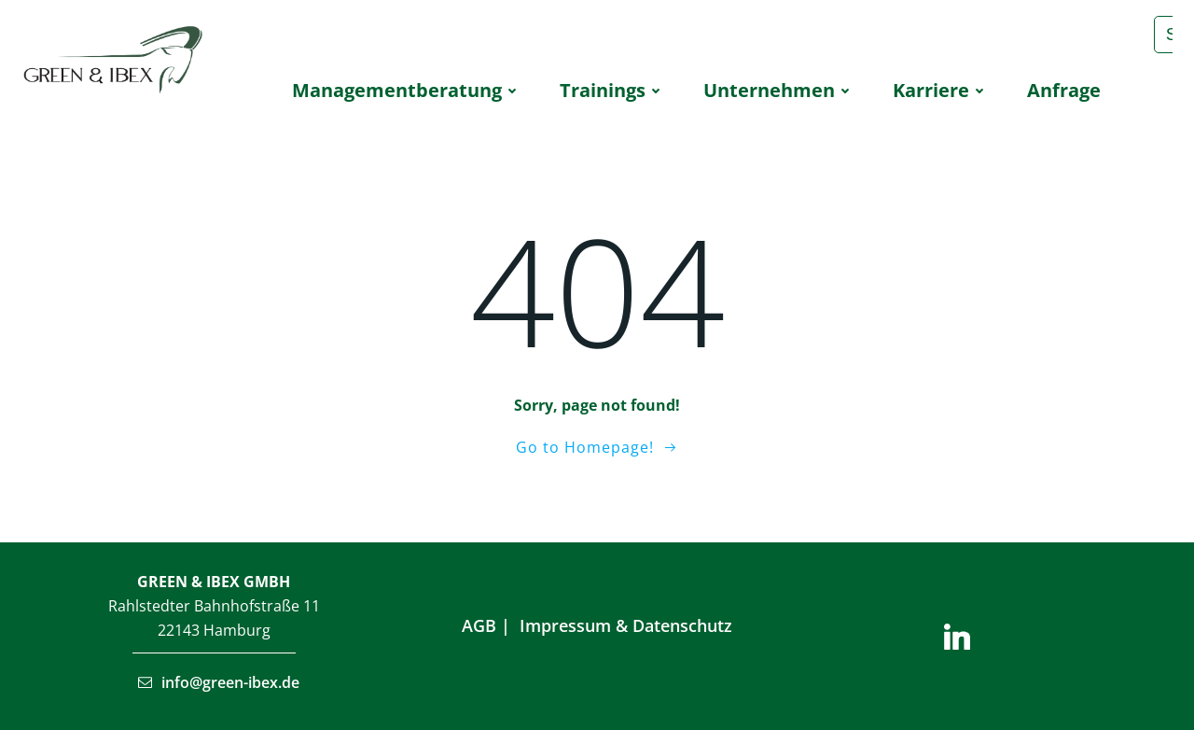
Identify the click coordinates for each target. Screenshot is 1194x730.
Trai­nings (613, 90)
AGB (479, 625)
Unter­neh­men (779, 90)
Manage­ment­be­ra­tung (407, 90)
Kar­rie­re (941, 90)
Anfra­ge (1064, 90)
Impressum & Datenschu (618, 625)
